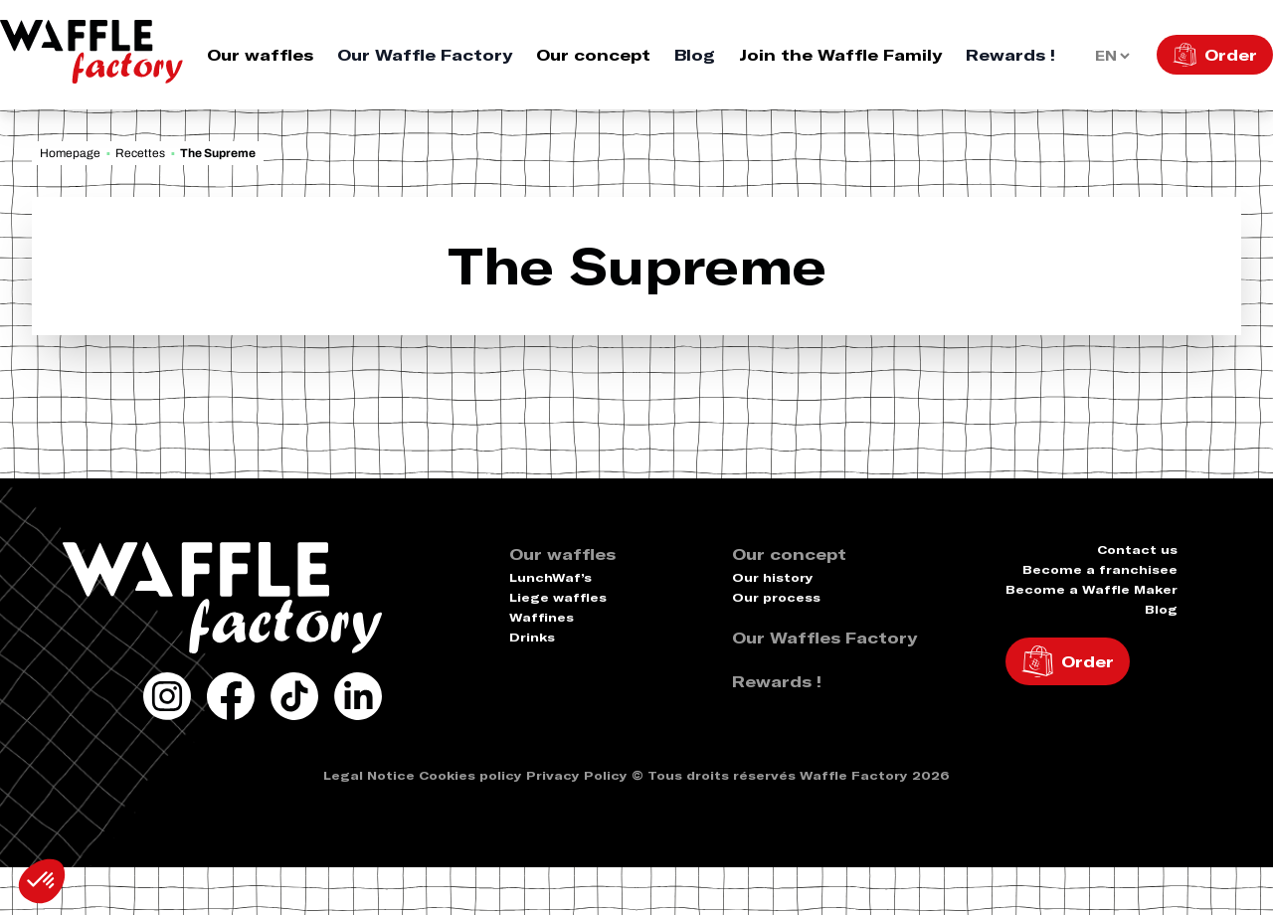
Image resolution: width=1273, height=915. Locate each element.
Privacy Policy (577, 775)
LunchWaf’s (550, 577)
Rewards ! (1010, 55)
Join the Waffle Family (840, 55)
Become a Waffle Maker (1091, 589)
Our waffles (260, 55)
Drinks (532, 637)
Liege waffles (558, 597)
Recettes (140, 153)
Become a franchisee (1100, 569)
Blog (694, 55)
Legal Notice (369, 775)
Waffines (541, 617)
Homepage (70, 153)
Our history (773, 577)
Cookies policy (470, 775)
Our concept (593, 55)
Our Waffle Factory (424, 55)
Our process (776, 597)
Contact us (1137, 549)
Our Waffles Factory (824, 637)
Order (1230, 55)
